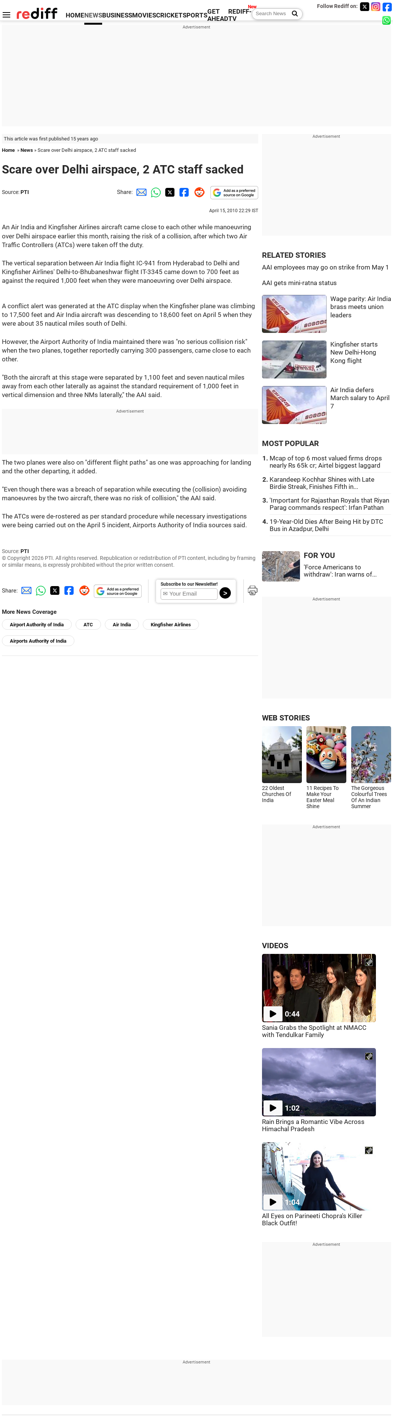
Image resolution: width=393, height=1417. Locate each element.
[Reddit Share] (198, 192)
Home (8, 150)
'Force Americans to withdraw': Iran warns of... (340, 571)
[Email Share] (140, 192)
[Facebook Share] (183, 192)
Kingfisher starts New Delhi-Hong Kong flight (354, 352)
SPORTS (195, 15)
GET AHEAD (217, 15)
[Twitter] (364, 6)
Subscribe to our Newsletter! (189, 584)
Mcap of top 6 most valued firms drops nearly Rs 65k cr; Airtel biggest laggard (326, 462)
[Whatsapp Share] (154, 192)
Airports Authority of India (38, 641)
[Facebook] (387, 6)
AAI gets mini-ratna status (299, 283)
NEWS (93, 15)
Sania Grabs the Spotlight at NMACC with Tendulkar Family (314, 1031)
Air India (122, 624)
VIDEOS (275, 945)
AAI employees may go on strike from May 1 (325, 267)
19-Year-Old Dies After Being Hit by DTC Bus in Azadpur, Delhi (326, 525)
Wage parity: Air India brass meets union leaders (360, 307)
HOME (75, 15)
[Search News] (292, 14)
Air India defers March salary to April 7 (360, 398)
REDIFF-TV (240, 15)
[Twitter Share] (169, 192)
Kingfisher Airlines (171, 624)
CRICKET (169, 15)
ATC (88, 624)
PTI (25, 192)
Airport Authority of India (37, 624)
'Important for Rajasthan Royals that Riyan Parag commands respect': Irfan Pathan (329, 504)
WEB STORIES (286, 718)
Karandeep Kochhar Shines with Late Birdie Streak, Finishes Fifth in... (322, 483)
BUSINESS (117, 15)
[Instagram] (376, 6)
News (27, 150)
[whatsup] (387, 20)
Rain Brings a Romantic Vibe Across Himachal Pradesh (313, 1125)
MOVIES (144, 15)
